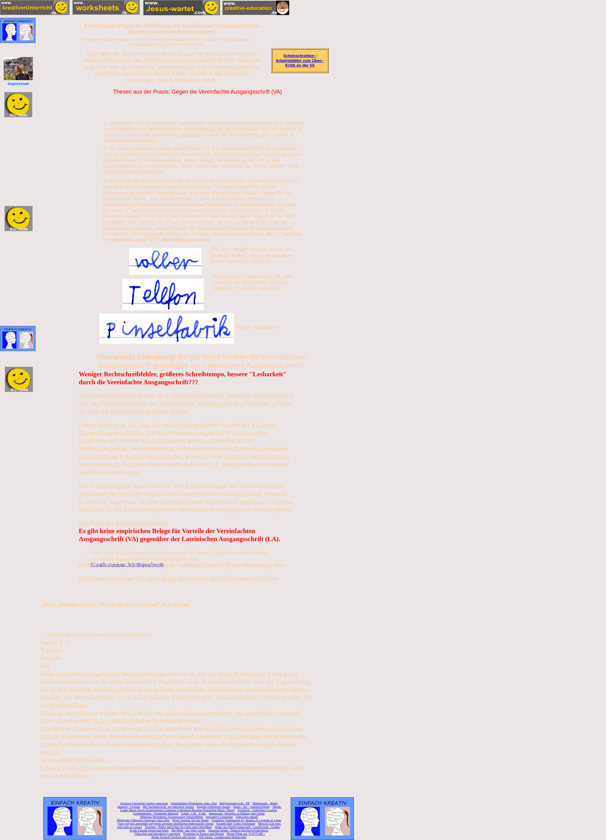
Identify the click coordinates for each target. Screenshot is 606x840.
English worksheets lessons (213, 806)
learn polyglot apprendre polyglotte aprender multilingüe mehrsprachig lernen (165, 823)
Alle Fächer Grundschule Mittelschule (223, 837)
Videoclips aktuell (247, 817)
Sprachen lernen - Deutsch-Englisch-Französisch (238, 830)
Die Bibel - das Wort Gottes (188, 830)
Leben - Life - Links (193, 813)
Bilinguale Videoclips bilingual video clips (143, 820)
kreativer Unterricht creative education (144, 803)
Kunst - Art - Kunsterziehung (251, 806)
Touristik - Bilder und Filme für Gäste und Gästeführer (178, 827)
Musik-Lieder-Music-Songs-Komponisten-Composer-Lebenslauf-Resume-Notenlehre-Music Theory (201, 808)
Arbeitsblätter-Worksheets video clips (194, 803)
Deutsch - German (128, 806)
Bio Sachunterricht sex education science (168, 806)
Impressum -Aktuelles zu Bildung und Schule (237, 813)
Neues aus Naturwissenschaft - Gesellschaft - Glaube (247, 827)
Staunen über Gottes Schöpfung (235, 823)
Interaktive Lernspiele (219, 817)
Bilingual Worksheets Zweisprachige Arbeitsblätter (171, 817)
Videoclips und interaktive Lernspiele (157, 833)
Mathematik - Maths (265, 803)
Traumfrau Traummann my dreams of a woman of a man (246, 820)
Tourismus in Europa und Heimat (203, 833)
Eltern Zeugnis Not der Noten (190, 820)
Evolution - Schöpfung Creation (257, 810)
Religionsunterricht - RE (235, 803)
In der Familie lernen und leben (149, 830)
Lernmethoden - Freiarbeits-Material (155, 813)
